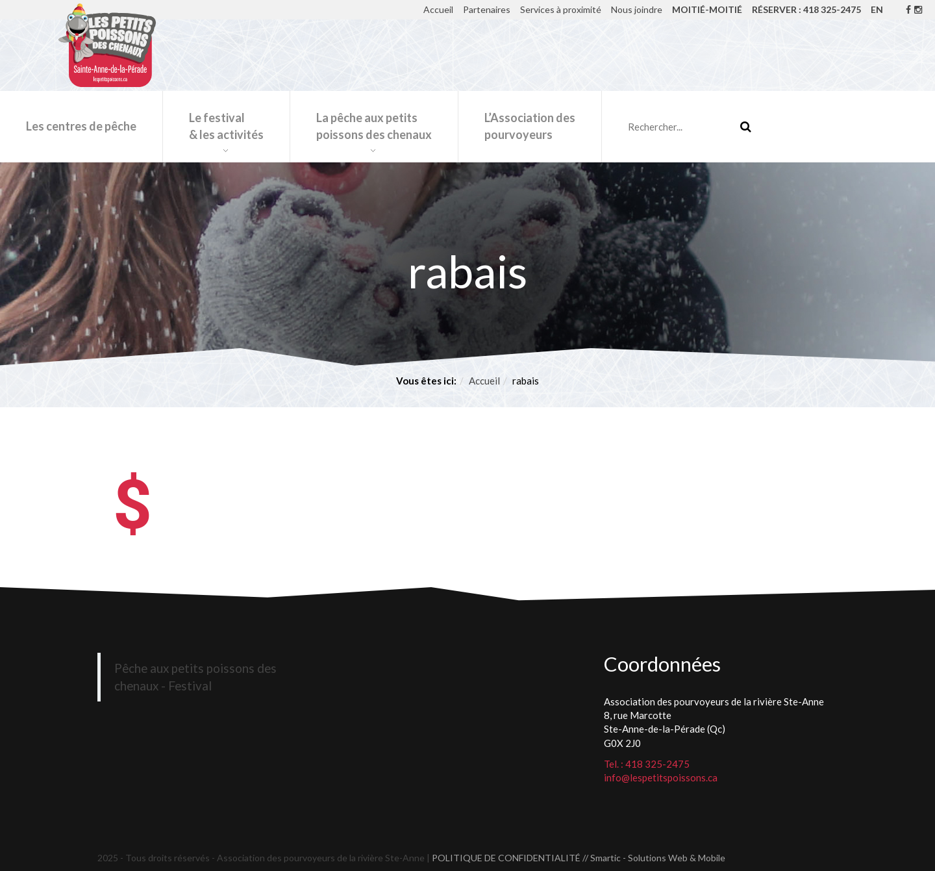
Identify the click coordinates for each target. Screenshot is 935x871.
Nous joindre (636, 9)
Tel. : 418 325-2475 (647, 764)
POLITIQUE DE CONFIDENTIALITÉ (506, 857)
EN (877, 9)
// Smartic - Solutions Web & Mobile (653, 857)
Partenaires (486, 9)
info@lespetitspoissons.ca (660, 777)
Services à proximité (560, 9)
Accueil (438, 9)
